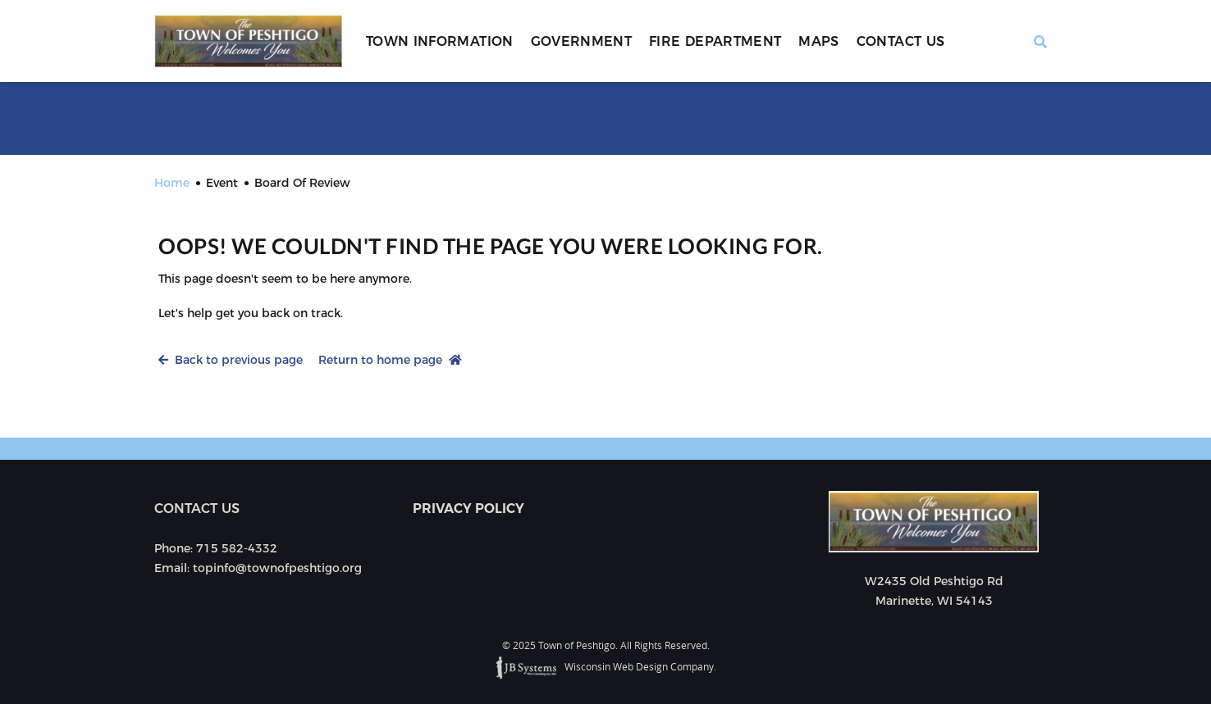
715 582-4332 (236, 548)
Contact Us (901, 41)
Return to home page (390, 359)
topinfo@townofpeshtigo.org (277, 568)
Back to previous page (230, 359)
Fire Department (715, 41)
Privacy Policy (468, 508)
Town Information (440, 41)
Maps (818, 41)
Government (582, 41)
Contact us (197, 508)
